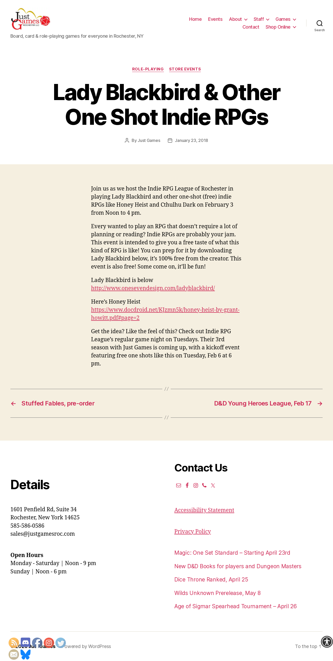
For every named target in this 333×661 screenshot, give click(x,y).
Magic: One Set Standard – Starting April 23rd (232, 552)
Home (195, 19)
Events (215, 19)
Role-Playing (148, 69)
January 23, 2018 (191, 140)
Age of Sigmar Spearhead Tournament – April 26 (235, 606)
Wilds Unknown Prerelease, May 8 (217, 593)
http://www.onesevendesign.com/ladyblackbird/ (153, 288)
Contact (250, 27)
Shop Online (278, 27)
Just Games (149, 140)
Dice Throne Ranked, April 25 (211, 579)
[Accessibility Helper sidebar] (327, 642)
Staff (259, 19)
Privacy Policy (192, 531)
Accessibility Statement (204, 510)
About (235, 19)
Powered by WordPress (86, 646)
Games (283, 19)
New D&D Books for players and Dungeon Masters (238, 566)
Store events (185, 69)
